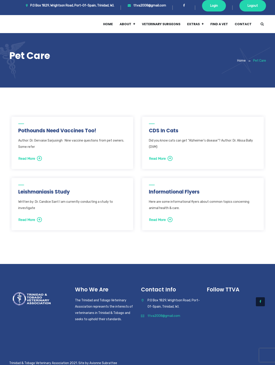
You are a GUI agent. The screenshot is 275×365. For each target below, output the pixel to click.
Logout (253, 6)
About (125, 24)
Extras (193, 24)
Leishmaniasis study (44, 191)
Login (214, 6)
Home (108, 24)
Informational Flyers (174, 191)
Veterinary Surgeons (161, 24)
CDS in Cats (163, 130)
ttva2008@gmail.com (147, 5)
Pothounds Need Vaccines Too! (57, 130)
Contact (243, 24)
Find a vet (219, 24)
